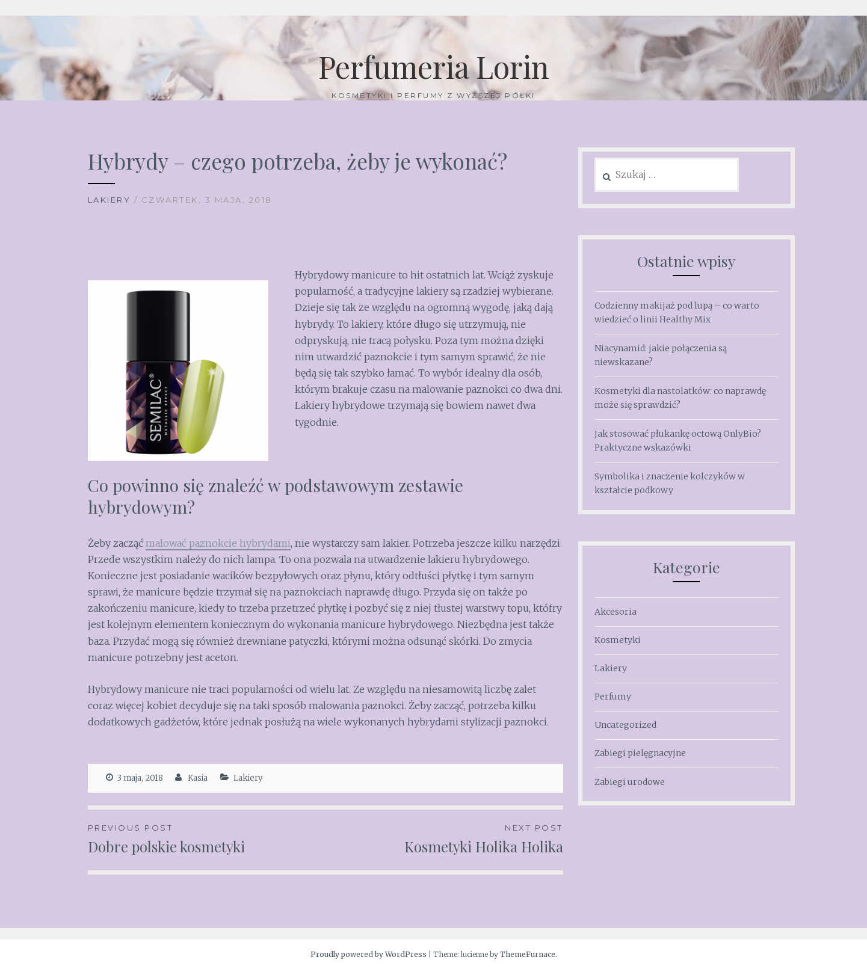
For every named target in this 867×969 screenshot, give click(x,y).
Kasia (198, 778)
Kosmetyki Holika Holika (444, 838)
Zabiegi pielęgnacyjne (640, 753)
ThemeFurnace (527, 954)
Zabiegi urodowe (629, 782)
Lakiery (109, 200)
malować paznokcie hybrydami (218, 543)
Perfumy (612, 696)
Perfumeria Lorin (433, 66)
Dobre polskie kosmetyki (207, 838)
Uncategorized (625, 724)
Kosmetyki (617, 640)
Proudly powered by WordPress (368, 954)
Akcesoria (615, 611)
